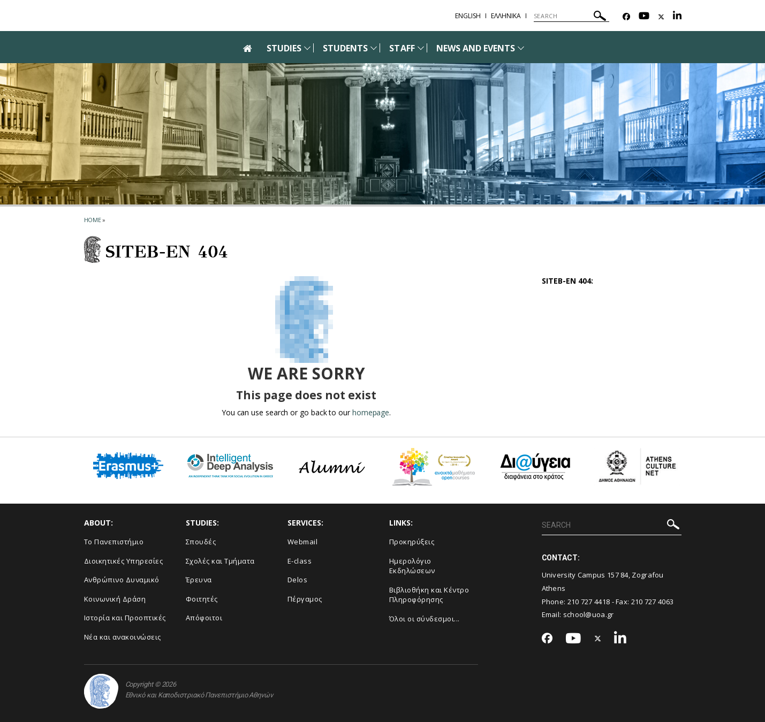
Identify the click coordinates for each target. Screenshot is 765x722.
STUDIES (284, 48)
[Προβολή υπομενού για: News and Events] (521, 48)
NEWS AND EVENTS (476, 48)
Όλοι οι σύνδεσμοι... (424, 619)
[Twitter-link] (661, 16)
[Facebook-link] (626, 16)
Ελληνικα (506, 15)
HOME (93, 220)
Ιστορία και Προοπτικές (125, 617)
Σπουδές (201, 541)
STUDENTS (345, 48)
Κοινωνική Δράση (115, 599)
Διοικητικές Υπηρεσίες (123, 561)
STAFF (401, 48)
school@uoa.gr (588, 614)
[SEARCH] (571, 16)
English (468, 15)
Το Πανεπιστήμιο (114, 541)
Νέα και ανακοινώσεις (122, 637)
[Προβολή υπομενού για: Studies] (307, 48)
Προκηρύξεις (412, 541)
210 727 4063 (652, 601)
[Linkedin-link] (677, 16)
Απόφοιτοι (204, 617)
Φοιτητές (202, 599)
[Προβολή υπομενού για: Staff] (421, 48)
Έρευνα (199, 579)
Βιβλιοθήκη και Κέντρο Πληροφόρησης (429, 595)
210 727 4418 (588, 601)
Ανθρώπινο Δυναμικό (122, 579)
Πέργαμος (304, 599)
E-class (299, 561)
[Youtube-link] (644, 16)
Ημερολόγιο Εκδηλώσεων (412, 566)
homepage (370, 412)
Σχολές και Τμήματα (220, 561)
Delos (297, 579)
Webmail (302, 541)
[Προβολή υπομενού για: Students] (374, 48)
